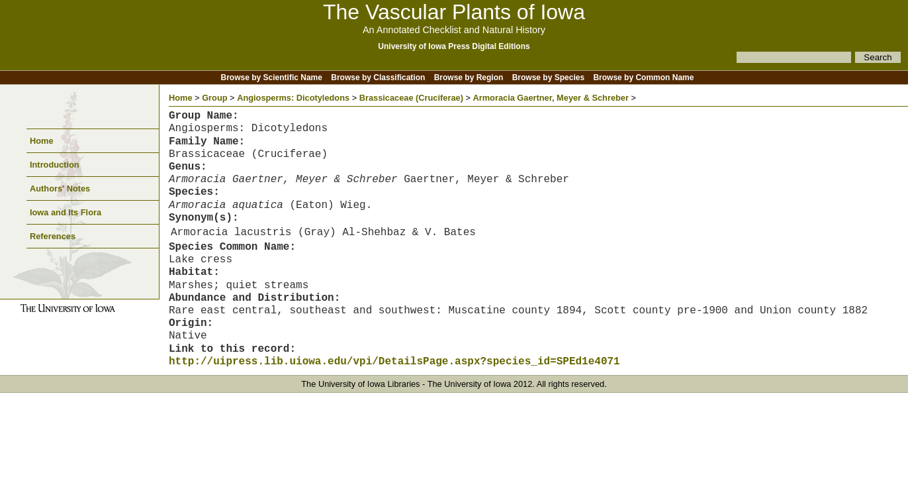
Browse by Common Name (643, 77)
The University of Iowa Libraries (360, 384)
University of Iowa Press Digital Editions (453, 46)
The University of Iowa (470, 384)
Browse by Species (548, 77)
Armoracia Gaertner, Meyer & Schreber (551, 98)
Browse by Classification (378, 77)
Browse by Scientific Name (271, 77)
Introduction (54, 165)
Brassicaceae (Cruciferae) (411, 98)
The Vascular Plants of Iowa (454, 12)
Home (42, 141)
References (52, 236)
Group (214, 98)
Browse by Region (469, 77)
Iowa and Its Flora (65, 212)
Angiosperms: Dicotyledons (293, 98)
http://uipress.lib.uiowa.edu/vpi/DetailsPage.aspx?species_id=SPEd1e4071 (394, 362)
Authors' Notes (60, 188)
